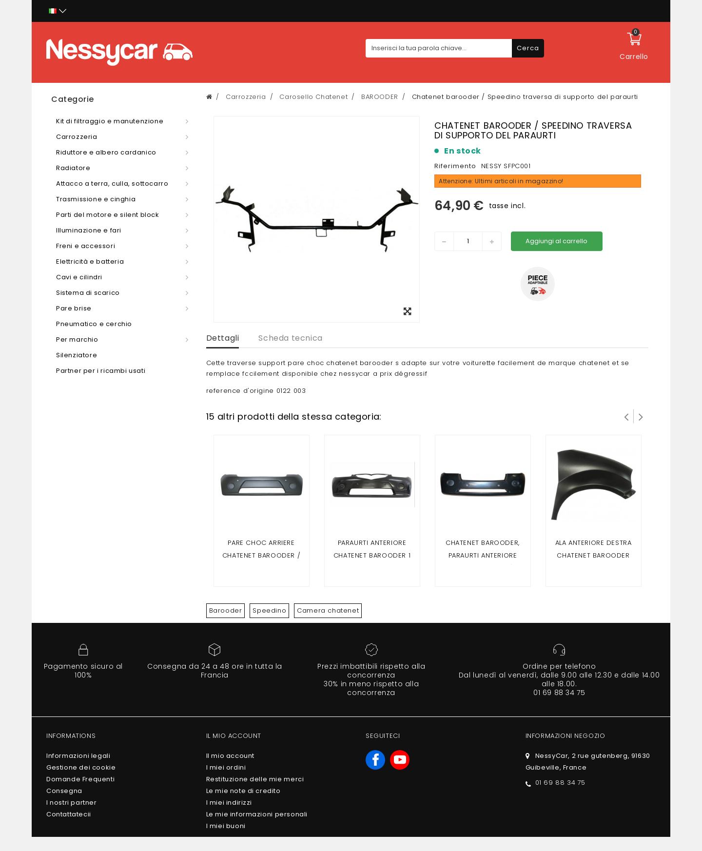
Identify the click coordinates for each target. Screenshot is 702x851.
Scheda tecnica (290, 338)
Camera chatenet (328, 610)
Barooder (225, 610)
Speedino (269, 610)
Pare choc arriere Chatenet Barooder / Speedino (261, 555)
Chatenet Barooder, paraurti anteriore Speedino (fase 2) (483, 555)
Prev (626, 416)
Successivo (641, 416)
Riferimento (455, 166)
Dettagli (222, 338)
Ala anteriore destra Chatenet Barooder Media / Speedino (593, 555)
